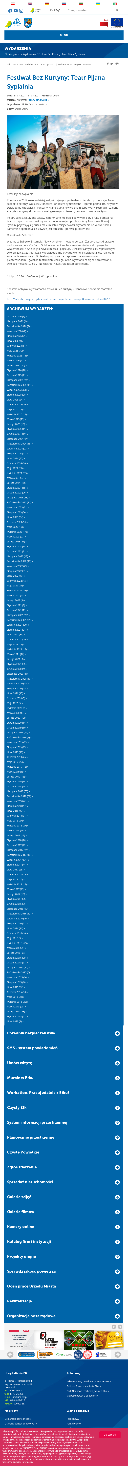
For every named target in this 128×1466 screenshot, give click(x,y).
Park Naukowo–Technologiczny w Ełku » (88, 1391)
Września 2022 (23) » (18, 566)
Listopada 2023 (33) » (18, 497)
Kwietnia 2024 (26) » (17, 473)
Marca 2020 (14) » (16, 712)
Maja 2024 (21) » (15, 468)
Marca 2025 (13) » (16, 419)
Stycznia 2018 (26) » (17, 840)
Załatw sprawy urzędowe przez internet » (89, 1381)
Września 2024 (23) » (18, 448)
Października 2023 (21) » (20, 502)
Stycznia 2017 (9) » (17, 898)
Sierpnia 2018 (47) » (17, 805)
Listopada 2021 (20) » (18, 615)
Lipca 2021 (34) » (16, 634)
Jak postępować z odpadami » (82, 1395)
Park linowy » (74, 1418)
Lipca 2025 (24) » (16, 399)
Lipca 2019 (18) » (16, 752)
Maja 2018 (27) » (15, 820)
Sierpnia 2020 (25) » (17, 688)
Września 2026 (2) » (17, 331)
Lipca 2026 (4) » (15, 340)
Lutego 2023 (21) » (17, 541)
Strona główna (12, 54)
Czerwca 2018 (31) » (17, 815)
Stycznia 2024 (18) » (17, 487)
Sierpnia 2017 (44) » (17, 864)
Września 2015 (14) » (18, 977)
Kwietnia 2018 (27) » (17, 825)
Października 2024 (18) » (20, 443)
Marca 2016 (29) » (16, 947)
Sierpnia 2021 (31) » (17, 629)
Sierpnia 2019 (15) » (17, 747)
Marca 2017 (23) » (16, 889)
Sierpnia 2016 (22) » (17, 923)
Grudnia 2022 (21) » (17, 551)
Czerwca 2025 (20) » (17, 404)
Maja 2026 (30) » (15, 350)
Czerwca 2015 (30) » (17, 992)
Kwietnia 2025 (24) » (17, 414)
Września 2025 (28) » (18, 389)
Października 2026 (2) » (19, 326)
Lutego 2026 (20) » (17, 365)
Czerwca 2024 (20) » (17, 463)
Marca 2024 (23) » (16, 477)
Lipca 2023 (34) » (16, 517)
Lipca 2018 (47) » (16, 810)
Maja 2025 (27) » (15, 409)
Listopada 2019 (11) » (18, 732)
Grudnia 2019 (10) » (17, 727)
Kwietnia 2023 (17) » (17, 531)
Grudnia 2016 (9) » (17, 903)
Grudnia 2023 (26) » (17, 492)
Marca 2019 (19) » (16, 771)
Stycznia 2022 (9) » (17, 605)
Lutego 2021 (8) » (16, 659)
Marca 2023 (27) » (16, 536)
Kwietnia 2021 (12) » (17, 649)
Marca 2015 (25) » (16, 1006)
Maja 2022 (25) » (15, 585)
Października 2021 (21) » (20, 620)
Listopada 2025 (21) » (18, 379)
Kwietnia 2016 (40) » (17, 943)
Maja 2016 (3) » (15, 938)
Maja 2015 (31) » (15, 996)
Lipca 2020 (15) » (16, 693)
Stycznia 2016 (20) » (17, 957)
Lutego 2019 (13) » (17, 776)
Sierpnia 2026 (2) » (17, 335)
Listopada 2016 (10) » (18, 908)
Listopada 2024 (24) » (18, 438)
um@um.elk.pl (19, 1397)
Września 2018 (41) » (18, 801)
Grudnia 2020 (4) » (17, 668)
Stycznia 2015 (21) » (17, 1016)
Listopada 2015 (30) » (18, 967)
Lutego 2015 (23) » (17, 1011)
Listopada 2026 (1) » (17, 321)
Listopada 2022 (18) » (18, 556)
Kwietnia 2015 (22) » (17, 1001)
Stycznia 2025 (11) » (17, 428)
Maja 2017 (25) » (15, 879)
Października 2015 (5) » (19, 972)
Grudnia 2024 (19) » (17, 433)
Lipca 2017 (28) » (16, 869)
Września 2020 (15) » (18, 683)
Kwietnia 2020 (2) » (17, 708)
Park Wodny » (74, 1423)
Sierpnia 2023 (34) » (17, 512)
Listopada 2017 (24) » (18, 849)
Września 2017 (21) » (18, 859)
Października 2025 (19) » (20, 384)
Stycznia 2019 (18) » (17, 781)
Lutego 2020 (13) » (17, 717)
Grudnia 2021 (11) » (17, 610)
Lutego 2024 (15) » (17, 482)
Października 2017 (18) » (20, 854)
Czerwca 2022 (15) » (17, 580)
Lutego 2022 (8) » (16, 600)
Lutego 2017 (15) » (17, 894)
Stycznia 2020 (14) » (17, 722)
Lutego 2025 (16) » (17, 424)
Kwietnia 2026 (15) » (17, 355)
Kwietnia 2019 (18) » (17, 766)
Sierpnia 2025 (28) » (17, 394)
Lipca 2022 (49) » (16, 575)
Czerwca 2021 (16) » (17, 639)
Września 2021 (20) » (18, 624)
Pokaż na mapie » (38, 99)
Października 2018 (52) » (20, 796)
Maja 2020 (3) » (15, 703)
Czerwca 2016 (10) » (17, 933)
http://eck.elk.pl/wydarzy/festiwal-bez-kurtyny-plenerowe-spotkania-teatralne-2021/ (58, 299)
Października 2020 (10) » (20, 678)
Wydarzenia (29, 54)
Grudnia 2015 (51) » (17, 962)
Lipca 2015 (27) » (16, 987)
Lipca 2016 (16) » (16, 928)
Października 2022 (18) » (20, 561)
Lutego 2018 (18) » (17, 835)
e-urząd (55, 10)
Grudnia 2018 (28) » (17, 786)
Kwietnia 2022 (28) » (17, 590)
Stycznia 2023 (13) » (17, 546)
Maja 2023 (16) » (15, 526)
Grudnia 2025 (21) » (17, 375)
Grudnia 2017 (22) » (17, 845)
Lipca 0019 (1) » (15, 1021)
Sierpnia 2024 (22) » (17, 453)
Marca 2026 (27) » (16, 360)
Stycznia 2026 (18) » (17, 370)
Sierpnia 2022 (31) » (17, 571)
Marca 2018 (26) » (16, 830)
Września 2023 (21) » (18, 507)
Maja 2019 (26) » (15, 761)
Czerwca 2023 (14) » (17, 522)
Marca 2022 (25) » (16, 595)
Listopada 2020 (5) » (17, 673)
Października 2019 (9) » (19, 737)
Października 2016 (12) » (20, 913)
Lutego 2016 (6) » (16, 952)
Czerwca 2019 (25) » (17, 756)
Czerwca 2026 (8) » (17, 345)
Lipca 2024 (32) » (16, 458)
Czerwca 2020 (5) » (17, 698)
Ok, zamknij (110, 1434)
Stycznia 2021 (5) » (17, 664)
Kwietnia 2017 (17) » (17, 884)
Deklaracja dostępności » (18, 1418)
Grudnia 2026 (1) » (17, 316)
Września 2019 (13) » (18, 742)
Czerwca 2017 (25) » (17, 874)
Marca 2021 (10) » (16, 654)
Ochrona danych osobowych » (21, 1423)
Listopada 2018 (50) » (18, 791)
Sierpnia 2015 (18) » (17, 982)
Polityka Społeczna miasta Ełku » (84, 1386)
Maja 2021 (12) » (15, 644)
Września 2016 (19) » (18, 918)
